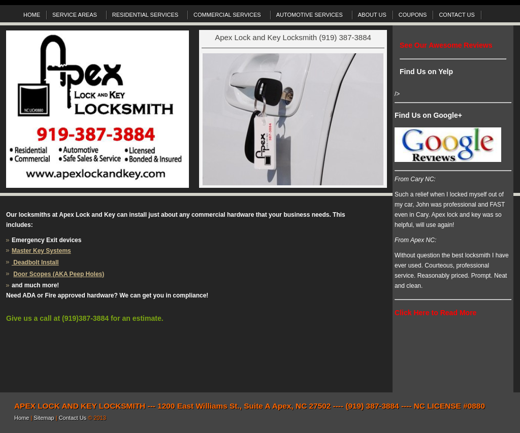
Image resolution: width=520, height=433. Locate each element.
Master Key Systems (41, 250)
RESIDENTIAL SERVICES (146, 16)
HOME (31, 15)
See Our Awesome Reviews (446, 45)
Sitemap (44, 418)
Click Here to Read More (435, 313)
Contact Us (73, 418)
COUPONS (413, 15)
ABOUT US (372, 15)
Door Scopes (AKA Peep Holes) (58, 274)
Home (22, 418)
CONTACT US (457, 15)
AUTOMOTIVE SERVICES (310, 16)
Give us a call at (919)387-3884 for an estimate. (85, 318)
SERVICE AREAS (76, 16)
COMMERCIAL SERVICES (228, 16)
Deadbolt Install (35, 262)
